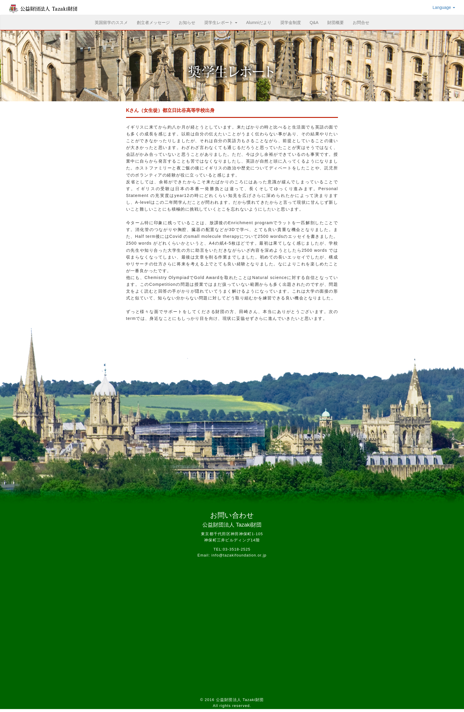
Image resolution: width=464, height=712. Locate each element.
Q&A (314, 22)
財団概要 (335, 22)
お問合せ (361, 22)
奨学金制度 (290, 22)
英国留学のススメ (113, 22)
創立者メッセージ (153, 22)
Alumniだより (258, 22)
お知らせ (187, 22)
